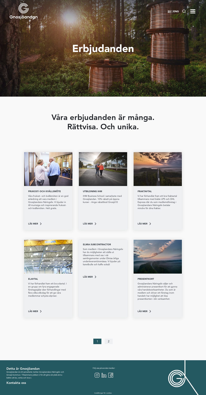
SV (169, 11)
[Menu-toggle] (192, 11)
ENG (176, 11)
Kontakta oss (16, 383)
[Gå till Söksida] (184, 11)
